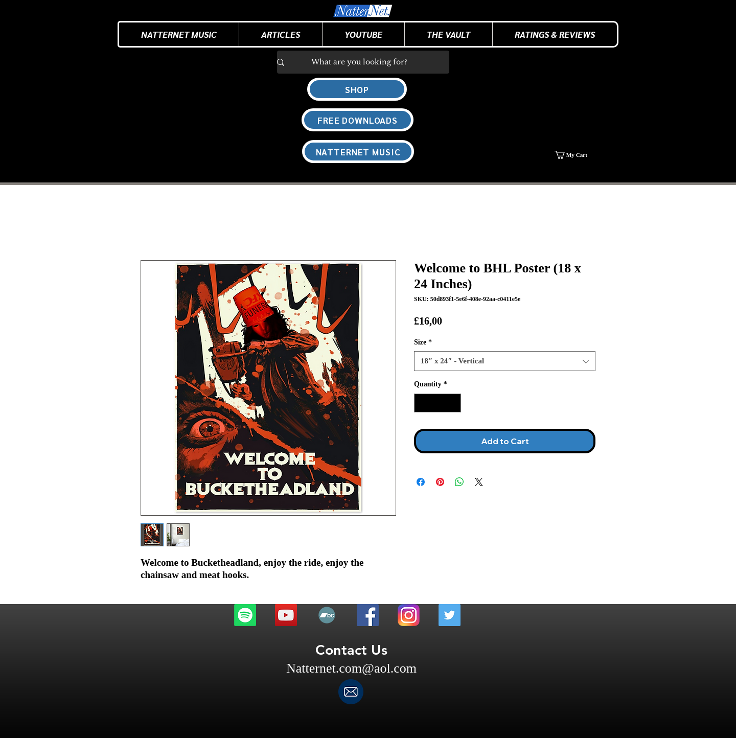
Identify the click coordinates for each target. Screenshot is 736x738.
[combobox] (504, 361)
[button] (280, 34)
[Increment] (453, 403)
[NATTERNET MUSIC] (358, 151)
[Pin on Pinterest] (440, 482)
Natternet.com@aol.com (351, 668)
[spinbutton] (437, 403)
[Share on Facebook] (421, 482)
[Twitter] (450, 615)
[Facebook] (368, 615)
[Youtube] (286, 615)
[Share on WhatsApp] (459, 482)
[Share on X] (479, 482)
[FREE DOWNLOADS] (357, 119)
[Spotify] (245, 615)
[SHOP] (357, 89)
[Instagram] (409, 615)
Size (423, 342)
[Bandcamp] (327, 615)
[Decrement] (422, 403)
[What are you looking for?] (359, 62)
